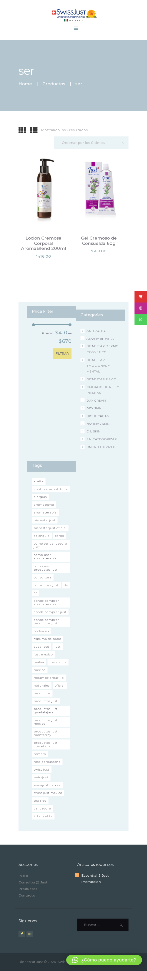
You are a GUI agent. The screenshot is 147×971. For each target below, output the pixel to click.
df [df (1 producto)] (35, 593)
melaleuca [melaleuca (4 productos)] (58, 662)
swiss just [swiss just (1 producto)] (42, 769)
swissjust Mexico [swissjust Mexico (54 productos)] (47, 785)
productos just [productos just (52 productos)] (46, 701)
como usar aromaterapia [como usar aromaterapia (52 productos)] (45, 556)
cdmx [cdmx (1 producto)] (59, 536)
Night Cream (98, 416)
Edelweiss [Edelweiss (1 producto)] (41, 631)
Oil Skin (93, 431)
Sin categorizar (101, 439)
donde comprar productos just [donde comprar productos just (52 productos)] (46, 621)
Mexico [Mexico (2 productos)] (40, 670)
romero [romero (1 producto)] (40, 754)
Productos (53, 83)
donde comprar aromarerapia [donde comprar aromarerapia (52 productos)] (46, 602)
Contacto (26, 895)
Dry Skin (94, 408)
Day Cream (96, 400)
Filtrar (62, 353)
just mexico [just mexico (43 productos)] (43, 654)
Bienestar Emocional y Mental (98, 365)
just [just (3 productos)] (57, 646)
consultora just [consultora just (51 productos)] (46, 585)
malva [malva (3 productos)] (39, 662)
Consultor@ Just (33, 882)
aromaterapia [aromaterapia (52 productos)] (45, 512)
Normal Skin (98, 423)
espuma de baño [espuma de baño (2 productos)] (47, 639)
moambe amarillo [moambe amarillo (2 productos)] (49, 678)
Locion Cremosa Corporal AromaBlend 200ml (43, 243)
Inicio (23, 876)
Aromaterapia (100, 338)
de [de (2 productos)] (66, 585)
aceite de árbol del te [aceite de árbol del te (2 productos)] (51, 489)
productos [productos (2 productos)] (42, 693)
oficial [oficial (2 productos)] (60, 685)
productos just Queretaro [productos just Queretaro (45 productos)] (46, 744)
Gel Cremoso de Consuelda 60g (99, 241)
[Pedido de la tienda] (91, 142)
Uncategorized (101, 447)
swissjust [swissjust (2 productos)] (41, 777)
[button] (104, 960)
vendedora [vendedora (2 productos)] (42, 808)
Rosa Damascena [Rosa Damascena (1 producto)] (47, 762)
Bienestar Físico (101, 379)
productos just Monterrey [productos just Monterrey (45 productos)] (46, 733)
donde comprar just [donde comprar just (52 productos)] (50, 612)
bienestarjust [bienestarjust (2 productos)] (45, 520)
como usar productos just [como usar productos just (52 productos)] (46, 567)
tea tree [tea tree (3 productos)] (40, 800)
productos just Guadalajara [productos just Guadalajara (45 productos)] (46, 710)
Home (25, 84)
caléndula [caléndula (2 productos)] (42, 536)
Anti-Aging (96, 331)
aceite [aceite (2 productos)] (39, 481)
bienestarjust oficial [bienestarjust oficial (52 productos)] (50, 528)
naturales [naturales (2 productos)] (42, 685)
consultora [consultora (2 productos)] (43, 577)
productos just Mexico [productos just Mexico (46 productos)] (46, 721)
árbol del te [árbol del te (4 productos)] (43, 816)
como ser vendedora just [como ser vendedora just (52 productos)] (50, 545)
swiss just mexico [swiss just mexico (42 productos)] (48, 793)
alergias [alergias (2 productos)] (40, 497)
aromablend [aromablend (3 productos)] (44, 504)
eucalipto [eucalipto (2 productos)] (41, 646)
